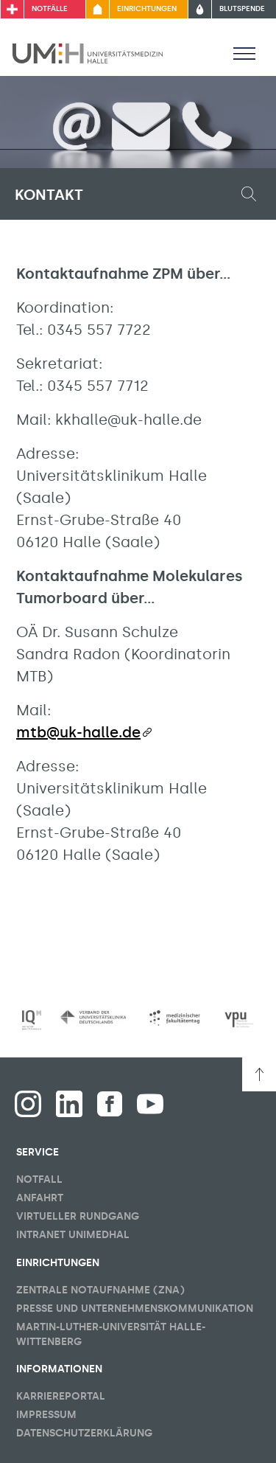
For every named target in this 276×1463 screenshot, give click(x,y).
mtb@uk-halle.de (78, 732)
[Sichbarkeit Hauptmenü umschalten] (244, 53)
